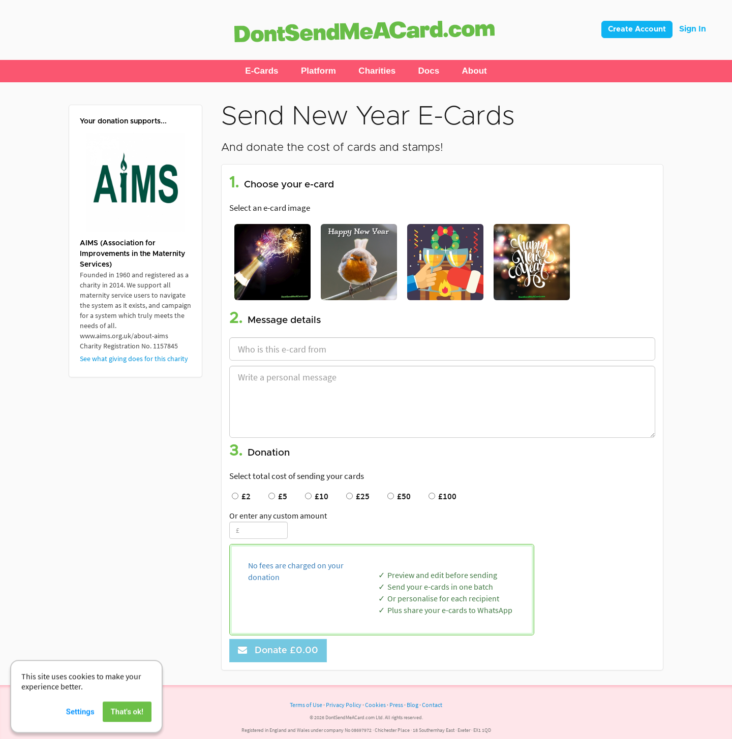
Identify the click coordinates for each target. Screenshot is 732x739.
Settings (80, 727)
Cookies (375, 705)
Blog (412, 705)
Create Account (637, 29)
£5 (277, 496)
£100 (442, 496)
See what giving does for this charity (134, 358)
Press (396, 705)
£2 (241, 496)
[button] (261, 71)
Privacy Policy (343, 705)
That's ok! (127, 727)
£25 (358, 496)
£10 (316, 496)
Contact (432, 705)
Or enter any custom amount (278, 515)
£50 (399, 496)
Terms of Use (306, 705)
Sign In (692, 29)
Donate (278, 650)
